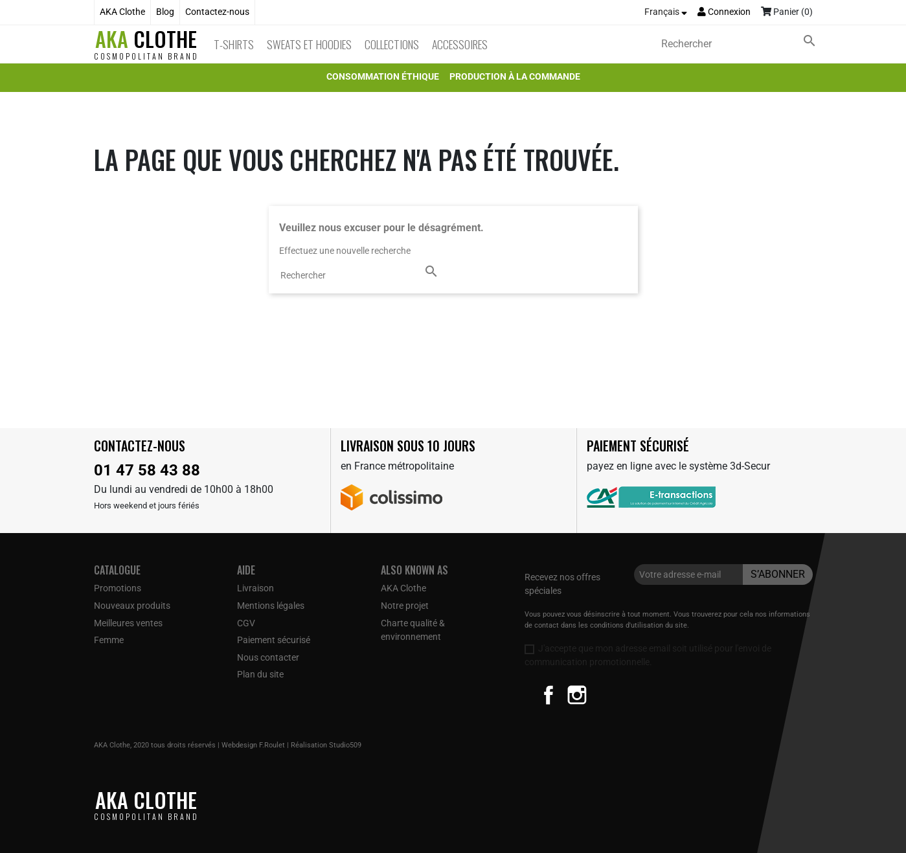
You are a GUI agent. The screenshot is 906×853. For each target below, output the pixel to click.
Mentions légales (270, 605)
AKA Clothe (122, 11)
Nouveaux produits (132, 605)
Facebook (548, 695)
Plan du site (260, 674)
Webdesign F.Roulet (253, 745)
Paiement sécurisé (273, 640)
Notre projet (405, 605)
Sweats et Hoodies (309, 44)
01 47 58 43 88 (147, 470)
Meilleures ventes (128, 623)
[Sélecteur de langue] (665, 12)
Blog (165, 11)
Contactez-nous (217, 11)
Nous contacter (268, 657)
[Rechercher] (741, 44)
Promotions (117, 588)
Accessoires (460, 44)
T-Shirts (234, 44)
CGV (246, 623)
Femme (109, 640)
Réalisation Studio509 (326, 745)
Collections (392, 44)
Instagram (577, 695)
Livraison (255, 588)
